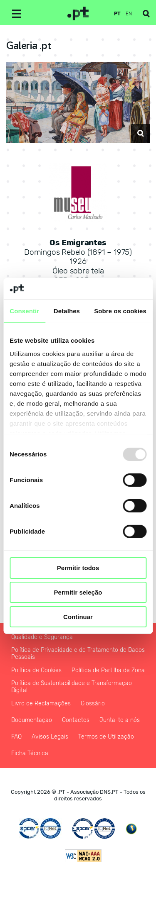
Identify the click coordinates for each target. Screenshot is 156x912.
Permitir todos (78, 567)
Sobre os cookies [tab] (120, 311)
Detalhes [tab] (67, 311)
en (129, 14)
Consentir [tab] (24, 311)
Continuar (78, 616)
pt (117, 14)
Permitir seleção (78, 592)
